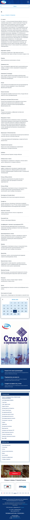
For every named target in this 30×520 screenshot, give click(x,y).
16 (15, 308)
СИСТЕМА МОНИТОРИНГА (7, 400)
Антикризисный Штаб (7, 412)
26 (25, 311)
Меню (15, 6)
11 (22, 305)
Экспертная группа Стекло (8, 414)
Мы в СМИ (4, 438)
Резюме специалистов (7, 434)
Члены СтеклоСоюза (6, 410)
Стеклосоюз (5, 394)
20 (4, 311)
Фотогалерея (5, 455)
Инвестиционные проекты (8, 432)
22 (11, 311)
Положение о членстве (7, 420)
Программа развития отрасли (8, 418)
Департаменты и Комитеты (8, 408)
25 (22, 311)
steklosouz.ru (24, 504)
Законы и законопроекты (7, 451)
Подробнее (15, 473)
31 (18, 314)
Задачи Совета (5, 406)
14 (7, 308)
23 (15, 311)
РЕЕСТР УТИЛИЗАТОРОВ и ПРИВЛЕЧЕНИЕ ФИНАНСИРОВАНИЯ (11, 398)
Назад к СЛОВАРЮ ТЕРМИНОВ (8, 15)
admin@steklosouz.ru (16, 518)
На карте (22, 507)
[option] (15, 343)
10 (18, 305)
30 (15, 314)
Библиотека (5, 442)
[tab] (15, 394)
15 (11, 308)
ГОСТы (3, 449)
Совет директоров (6, 404)
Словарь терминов (6, 459)
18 (22, 308)
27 (4, 314)
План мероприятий (6, 445)
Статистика (4, 447)
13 (4, 308)
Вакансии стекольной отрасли (8, 436)
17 (18, 308)
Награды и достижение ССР (8, 430)
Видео (3, 453)
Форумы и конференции (7, 457)
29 (11, 314)
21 (7, 311)
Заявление (4, 424)
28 (7, 314)
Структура (4, 402)
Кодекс (3, 422)
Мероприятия (5, 428)
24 (18, 311)
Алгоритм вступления (7, 426)
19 (25, 308)
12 (25, 305)
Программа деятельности (7, 416)
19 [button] (14, 493)
